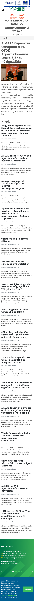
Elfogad (28, 589)
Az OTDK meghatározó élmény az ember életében (15, 262)
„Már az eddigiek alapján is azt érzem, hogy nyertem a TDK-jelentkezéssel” (15, 287)
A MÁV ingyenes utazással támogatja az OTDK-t (15, 310)
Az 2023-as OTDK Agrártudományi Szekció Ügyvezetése (14, 488)
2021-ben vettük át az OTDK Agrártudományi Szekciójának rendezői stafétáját (15, 515)
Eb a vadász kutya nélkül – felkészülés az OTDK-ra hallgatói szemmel (15, 360)
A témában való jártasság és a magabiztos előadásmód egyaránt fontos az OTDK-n (16, 385)
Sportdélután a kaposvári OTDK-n (14, 240)
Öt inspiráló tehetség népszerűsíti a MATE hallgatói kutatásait (16, 463)
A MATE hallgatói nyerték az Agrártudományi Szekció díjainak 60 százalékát (16, 158)
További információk (8, 595)
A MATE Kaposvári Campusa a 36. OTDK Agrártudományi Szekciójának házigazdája (16, 410)
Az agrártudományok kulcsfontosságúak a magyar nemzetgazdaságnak (12, 185)
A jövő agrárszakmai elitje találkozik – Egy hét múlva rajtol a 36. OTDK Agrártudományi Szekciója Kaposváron (15, 213)
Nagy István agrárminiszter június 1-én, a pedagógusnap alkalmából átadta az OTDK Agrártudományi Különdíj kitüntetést (16, 130)
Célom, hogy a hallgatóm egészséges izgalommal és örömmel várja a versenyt (15, 335)
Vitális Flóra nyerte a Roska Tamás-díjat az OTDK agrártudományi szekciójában (15, 437)
